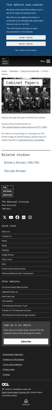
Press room (7, 259)
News (4, 240)
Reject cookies (26, 44)
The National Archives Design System (18, 315)
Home (4, 71)
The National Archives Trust (14, 305)
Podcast (5, 250)
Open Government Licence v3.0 (15, 392)
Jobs (4, 264)
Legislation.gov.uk (10, 291)
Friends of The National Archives (16, 310)
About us (6, 231)
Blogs (4, 245)
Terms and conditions (12, 364)
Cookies (6, 374)
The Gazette (7, 301)
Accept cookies (26, 37)
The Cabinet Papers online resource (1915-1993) (24, 127)
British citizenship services (13, 268)
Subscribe (26, 341)
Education (14, 71)
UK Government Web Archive (15, 287)
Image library (8, 254)
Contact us (6, 236)
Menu (45, 61)
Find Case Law (8, 296)
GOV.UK (26, 402)
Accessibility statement (13, 354)
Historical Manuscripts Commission (17, 273)
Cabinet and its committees (31, 140)
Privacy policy (9, 369)
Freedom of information (13, 359)
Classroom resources (30, 71)
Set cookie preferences (25, 50)
